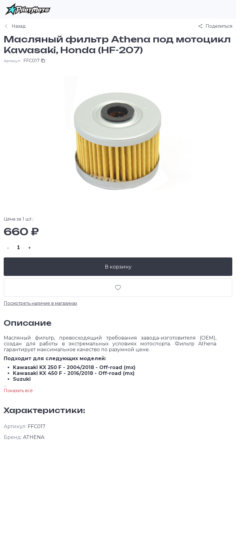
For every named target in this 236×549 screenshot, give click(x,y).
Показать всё (18, 390)
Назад (15, 26)
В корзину (118, 267)
